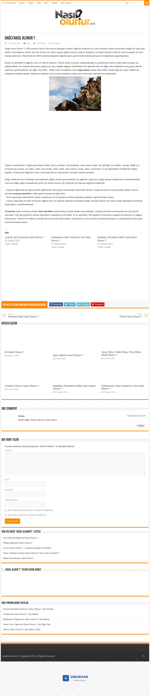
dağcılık (82, 52)
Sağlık (30, 3)
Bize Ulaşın (66, 3)
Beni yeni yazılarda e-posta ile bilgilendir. (27, 515)
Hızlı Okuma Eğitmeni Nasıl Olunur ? (20, 538)
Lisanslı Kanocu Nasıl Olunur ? (22, 385)
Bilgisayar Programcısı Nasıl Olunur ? (21, 619)
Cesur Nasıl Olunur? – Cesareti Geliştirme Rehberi (27, 548)
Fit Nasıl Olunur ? (14, 352)
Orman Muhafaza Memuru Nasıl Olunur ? (22, 609)
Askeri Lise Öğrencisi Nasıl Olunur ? (20, 624)
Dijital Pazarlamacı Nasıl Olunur (18, 558)
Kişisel (22, 3)
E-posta (9, 490)
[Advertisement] (75, 137)
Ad (7, 479)
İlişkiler (55, 3)
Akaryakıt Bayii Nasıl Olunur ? (25, 315)
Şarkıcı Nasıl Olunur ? (13, 629)
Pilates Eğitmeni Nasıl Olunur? (17, 543)
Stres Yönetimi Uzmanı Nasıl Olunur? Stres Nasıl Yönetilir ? (31, 553)
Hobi (39, 3)
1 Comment (41, 43)
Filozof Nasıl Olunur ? (125, 315)
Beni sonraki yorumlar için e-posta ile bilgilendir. (30, 510)
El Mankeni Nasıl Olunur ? (15, 614)
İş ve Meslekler (9, 3)
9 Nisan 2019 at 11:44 (136, 416)
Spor (46, 3)
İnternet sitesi (11, 500)
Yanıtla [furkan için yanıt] (141, 426)
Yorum (8, 450)
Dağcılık (9, 165)
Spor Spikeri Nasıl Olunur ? (68, 355)
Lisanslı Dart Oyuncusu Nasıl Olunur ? (24, 237)
